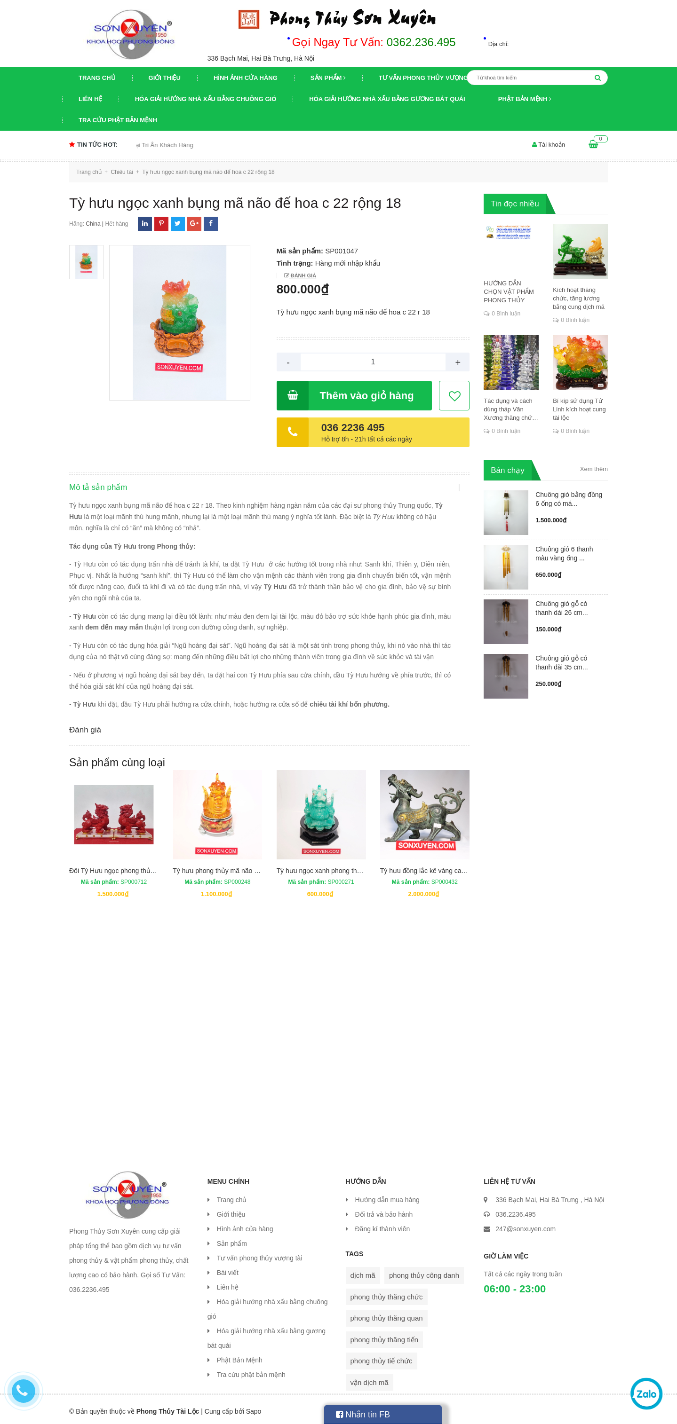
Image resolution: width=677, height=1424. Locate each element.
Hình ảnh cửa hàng (246, 77)
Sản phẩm (328, 77)
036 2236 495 (353, 427)
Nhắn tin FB (363, 1414)
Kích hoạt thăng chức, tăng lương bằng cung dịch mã (579, 298)
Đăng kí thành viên (382, 1225)
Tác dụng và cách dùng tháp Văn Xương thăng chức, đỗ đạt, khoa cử (510, 409)
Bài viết (228, 1269)
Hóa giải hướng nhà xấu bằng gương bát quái (387, 98)
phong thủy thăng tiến (384, 1336)
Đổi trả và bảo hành (384, 1210)
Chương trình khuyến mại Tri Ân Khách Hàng (150, 145)
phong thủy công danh (424, 1271)
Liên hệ (90, 98)
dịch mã (362, 1271)
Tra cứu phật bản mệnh (118, 120)
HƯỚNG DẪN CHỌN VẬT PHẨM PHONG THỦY (509, 292)
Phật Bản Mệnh (524, 98)
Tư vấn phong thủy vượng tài (429, 77)
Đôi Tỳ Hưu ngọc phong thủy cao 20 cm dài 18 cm (142, 867)
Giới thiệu (165, 77)
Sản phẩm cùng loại (117, 759)
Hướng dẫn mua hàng (387, 1196)
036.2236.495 (515, 1210)
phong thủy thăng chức (386, 1293)
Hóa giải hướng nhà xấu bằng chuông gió (206, 98)
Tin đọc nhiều (515, 203)
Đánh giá (302, 275)
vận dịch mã (369, 1379)
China (93, 223)
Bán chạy (507, 470)
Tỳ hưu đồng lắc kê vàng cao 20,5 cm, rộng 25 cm (453, 867)
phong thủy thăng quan (386, 1314)
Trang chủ (97, 77)
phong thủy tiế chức (381, 1357)
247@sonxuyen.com (525, 1225)
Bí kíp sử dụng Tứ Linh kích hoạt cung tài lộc (579, 409)
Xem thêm (594, 468)
